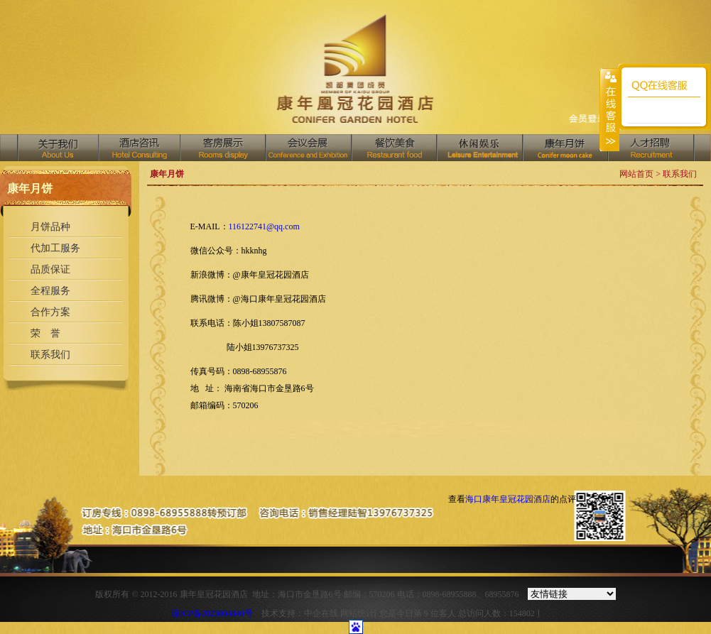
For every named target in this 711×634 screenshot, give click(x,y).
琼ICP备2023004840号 (212, 613)
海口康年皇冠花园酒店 (507, 499)
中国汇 (479, 147)
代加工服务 (55, 248)
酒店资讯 (139, 147)
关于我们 (58, 147)
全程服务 (50, 290)
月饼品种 (50, 227)
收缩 (609, 109)
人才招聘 (651, 147)
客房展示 (222, 147)
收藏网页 (588, 120)
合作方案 (50, 312)
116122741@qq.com (264, 226)
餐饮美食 (393, 147)
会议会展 (308, 147)
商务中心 (564, 147)
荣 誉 (45, 333)
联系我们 (50, 354)
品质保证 (50, 269)
